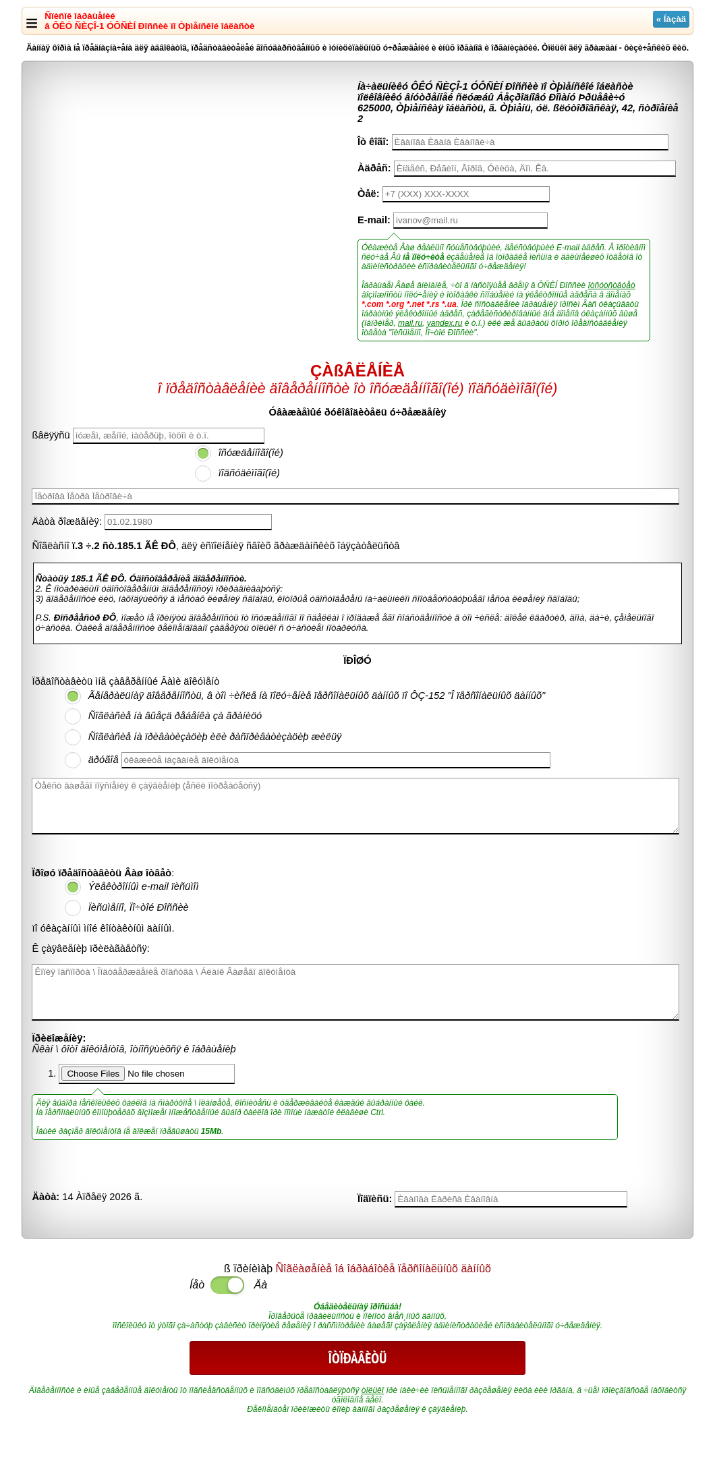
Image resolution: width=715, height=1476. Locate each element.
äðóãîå (103, 759)
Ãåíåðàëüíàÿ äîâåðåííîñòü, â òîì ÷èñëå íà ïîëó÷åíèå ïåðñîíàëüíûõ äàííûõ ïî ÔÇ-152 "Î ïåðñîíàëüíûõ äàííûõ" (317, 695)
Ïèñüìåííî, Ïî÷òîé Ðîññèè (138, 907)
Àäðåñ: (374, 168)
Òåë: (369, 193)
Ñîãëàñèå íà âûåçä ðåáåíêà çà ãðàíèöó (175, 715)
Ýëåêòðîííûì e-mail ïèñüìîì (143, 886)
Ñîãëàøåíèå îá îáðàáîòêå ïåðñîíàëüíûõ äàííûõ (383, 1268)
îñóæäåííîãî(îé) (251, 452)
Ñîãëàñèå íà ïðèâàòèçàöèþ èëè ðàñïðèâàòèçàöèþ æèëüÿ (215, 736)
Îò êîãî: (373, 141)
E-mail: (374, 220)
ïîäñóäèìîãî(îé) (249, 472)
